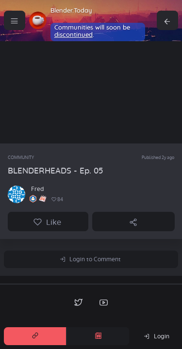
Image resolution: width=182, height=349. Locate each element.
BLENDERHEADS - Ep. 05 (55, 171)
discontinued (73, 35)
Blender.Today (71, 11)
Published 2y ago (158, 157)
